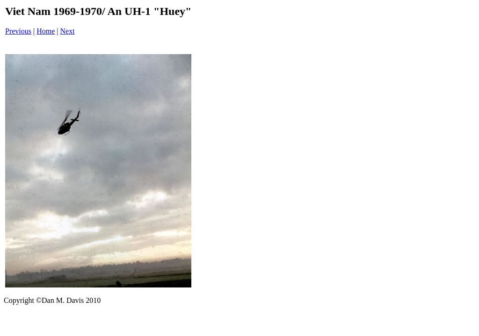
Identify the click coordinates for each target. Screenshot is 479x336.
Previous (18, 31)
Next (67, 31)
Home (45, 31)
